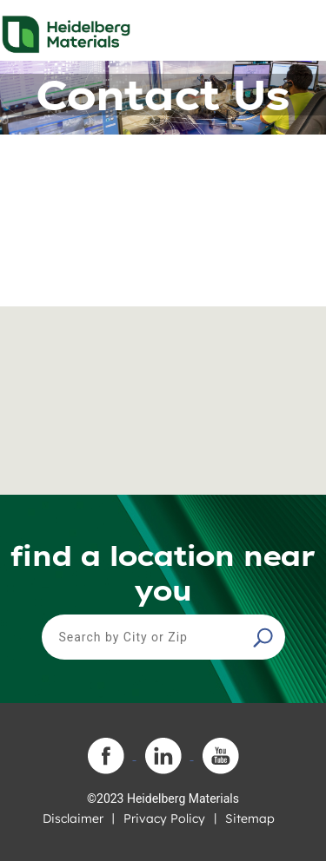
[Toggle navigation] (297, 29)
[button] (265, 637)
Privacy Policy (164, 818)
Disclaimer (73, 818)
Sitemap (250, 818)
